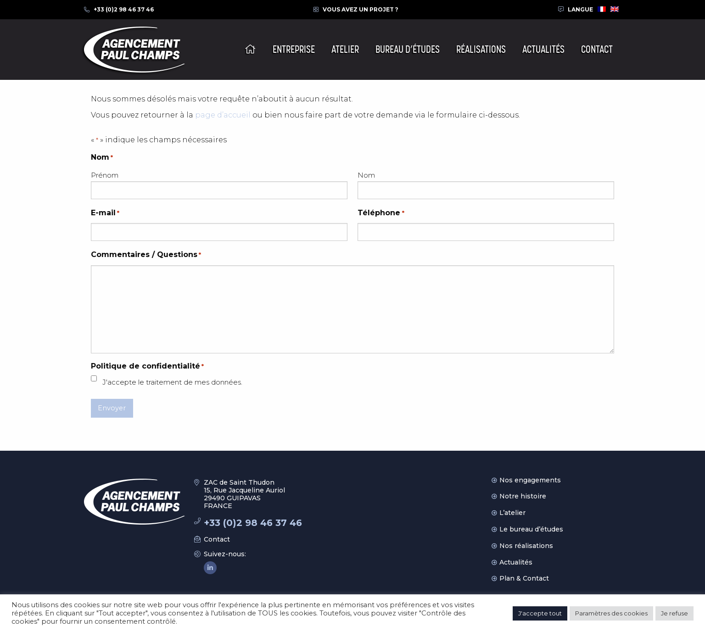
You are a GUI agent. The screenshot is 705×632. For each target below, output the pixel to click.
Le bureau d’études (531, 529)
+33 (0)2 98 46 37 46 (124, 9)
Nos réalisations (526, 546)
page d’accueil (223, 115)
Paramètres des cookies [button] (611, 613)
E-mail (105, 213)
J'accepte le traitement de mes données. (172, 382)
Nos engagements (530, 480)
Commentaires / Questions (146, 255)
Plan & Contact (524, 578)
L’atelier (512, 513)
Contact (217, 539)
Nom (366, 175)
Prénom (104, 175)
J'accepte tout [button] (540, 613)
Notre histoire (522, 496)
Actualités (515, 562)
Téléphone (381, 213)
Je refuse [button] (674, 613)
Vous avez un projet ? (360, 9)
